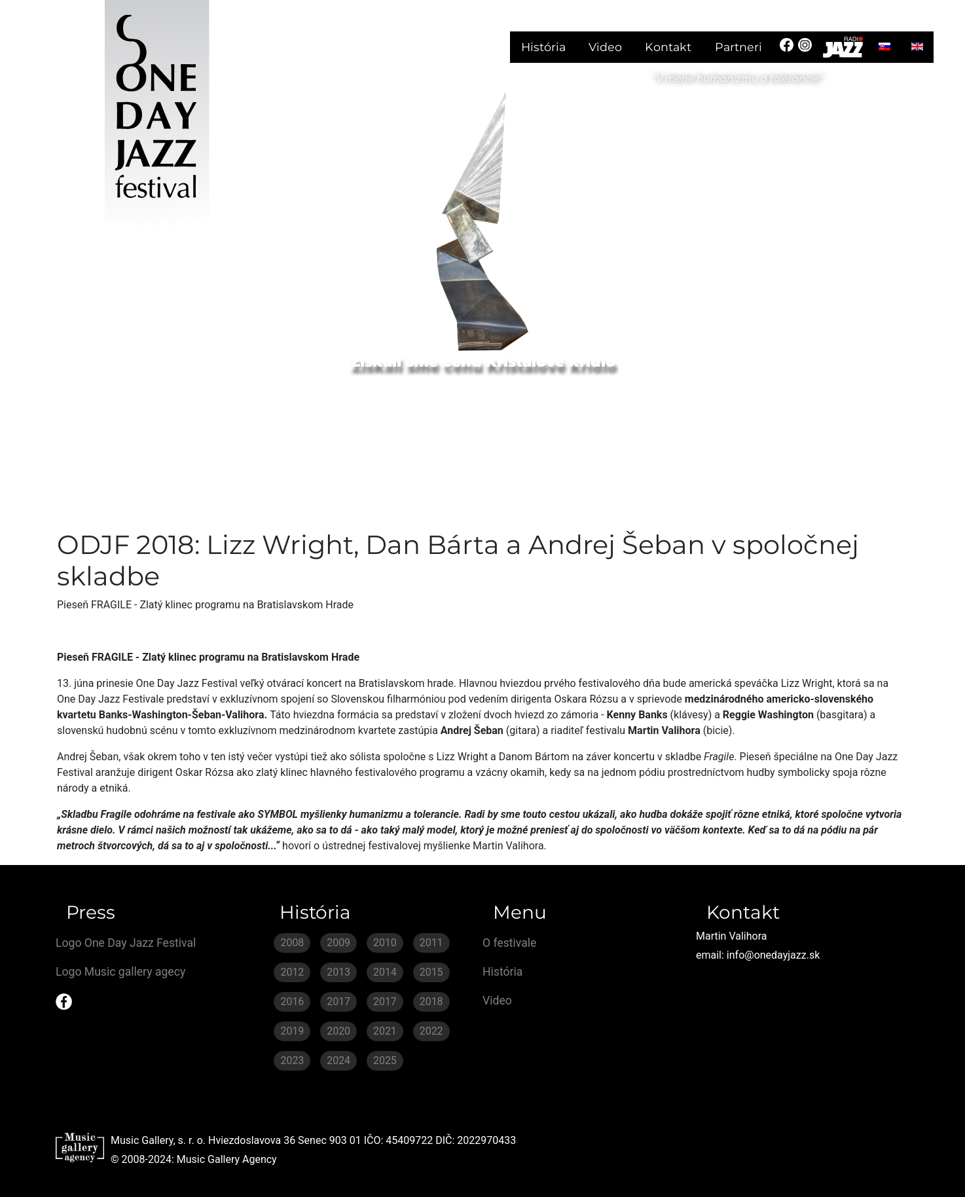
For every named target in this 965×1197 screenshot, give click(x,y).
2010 (385, 942)
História (543, 47)
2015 (431, 972)
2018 (431, 1001)
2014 (385, 972)
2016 (292, 1001)
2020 (338, 1031)
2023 (292, 1060)
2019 (292, 1031)
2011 (431, 942)
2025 (385, 1060)
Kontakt (668, 47)
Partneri (738, 47)
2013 (338, 972)
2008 (292, 942)
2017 (338, 1001)
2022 (431, 1031)
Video (605, 47)
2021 (385, 1031)
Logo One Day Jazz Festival (126, 942)
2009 (338, 942)
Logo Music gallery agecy (120, 971)
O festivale (509, 942)
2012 (292, 972)
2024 (338, 1060)
